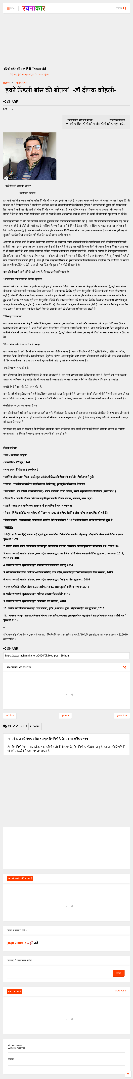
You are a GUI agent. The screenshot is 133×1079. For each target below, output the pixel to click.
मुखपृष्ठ (10, 1059)
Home (6, 82)
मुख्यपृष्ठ (65, 716)
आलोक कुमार (21, 82)
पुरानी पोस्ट (122, 716)
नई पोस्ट (10, 716)
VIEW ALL (120, 991)
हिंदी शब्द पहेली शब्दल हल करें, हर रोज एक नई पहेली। (29, 75)
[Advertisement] (66, 38)
